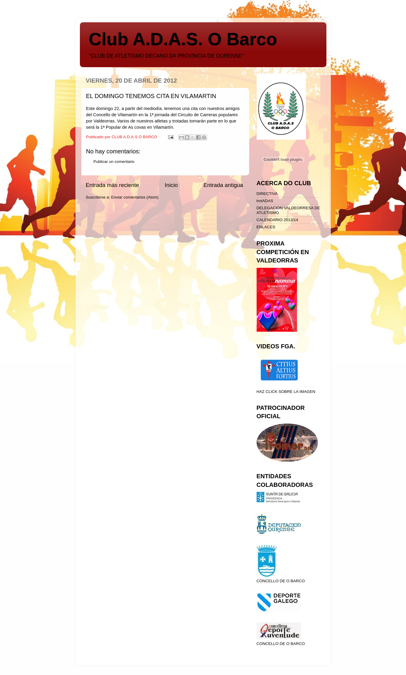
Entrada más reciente (112, 185)
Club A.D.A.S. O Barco (183, 39)
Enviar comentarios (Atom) (135, 197)
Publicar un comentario (114, 161)
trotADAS (265, 201)
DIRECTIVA (267, 193)
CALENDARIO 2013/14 (277, 220)
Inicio (171, 185)
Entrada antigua (223, 185)
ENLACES (266, 227)
